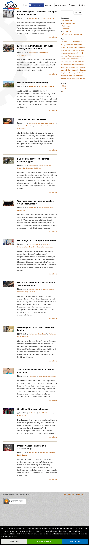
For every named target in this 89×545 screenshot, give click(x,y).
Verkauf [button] (49, 5)
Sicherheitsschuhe (23, 274)
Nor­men (69, 91)
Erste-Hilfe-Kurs (43, 79)
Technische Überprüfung (25, 153)
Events (41, 235)
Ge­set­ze (81, 83)
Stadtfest (42, 113)
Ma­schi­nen (76, 89)
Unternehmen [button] (36, 5)
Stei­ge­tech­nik (64, 100)
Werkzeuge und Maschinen (37, 150)
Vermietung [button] (61, 5)
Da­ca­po (73, 77)
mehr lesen (53, 64)
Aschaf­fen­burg (72, 75)
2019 (64, 113)
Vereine (41, 192)
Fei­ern (65, 83)
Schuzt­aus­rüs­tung (70, 94)
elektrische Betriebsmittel (41, 153)
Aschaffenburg (49, 113)
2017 (64, 118)
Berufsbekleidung (34, 271)
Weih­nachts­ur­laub (72, 105)
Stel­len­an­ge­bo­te (73, 100)
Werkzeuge (46, 271)
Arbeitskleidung (36, 195)
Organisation (21, 237)
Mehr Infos (75, 541)
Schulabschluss (44, 440)
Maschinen (32, 274)
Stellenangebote (44, 403)
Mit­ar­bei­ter (64, 91)
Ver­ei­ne (71, 103)
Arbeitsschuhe (33, 319)
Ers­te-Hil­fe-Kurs (72, 80)
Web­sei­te (63, 105)
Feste (46, 235)
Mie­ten (82, 89)
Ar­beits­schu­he (70, 72)
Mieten (19, 364)
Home (25, 5)
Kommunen (47, 192)
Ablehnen (14, 541)
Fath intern (32, 79)
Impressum (72, 521)
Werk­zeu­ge (81, 105)
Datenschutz (81, 521)
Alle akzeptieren (44, 541)
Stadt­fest (83, 97)
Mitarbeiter (52, 403)
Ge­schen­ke (75, 83)
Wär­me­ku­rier (79, 103)
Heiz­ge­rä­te (74, 86)
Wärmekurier (33, 45)
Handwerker (27, 195)
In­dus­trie (80, 86)
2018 (64, 116)
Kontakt (64, 521)
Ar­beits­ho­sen (69, 69)
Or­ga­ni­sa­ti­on (76, 91)
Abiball (24, 443)
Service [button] (73, 5)
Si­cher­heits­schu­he (72, 97)
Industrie (20, 195)
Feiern (51, 440)
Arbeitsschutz (21, 82)
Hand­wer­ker (65, 86)
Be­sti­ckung (67, 77)
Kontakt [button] (83, 5)
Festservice (32, 113)
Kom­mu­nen (68, 89)
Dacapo (24, 482)
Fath (62, 83)
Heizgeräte (43, 45)
